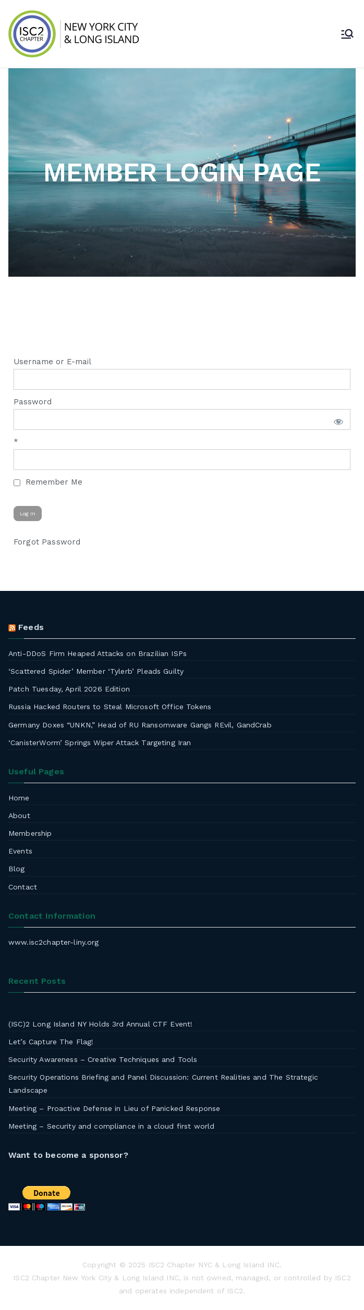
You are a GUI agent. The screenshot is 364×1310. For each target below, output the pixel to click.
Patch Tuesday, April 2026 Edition (69, 689)
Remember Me (48, 482)
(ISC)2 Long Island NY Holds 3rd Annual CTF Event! (100, 1024)
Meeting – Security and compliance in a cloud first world (111, 1126)
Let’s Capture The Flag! (50, 1041)
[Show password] (336, 419)
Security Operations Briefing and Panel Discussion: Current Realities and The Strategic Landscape (163, 1083)
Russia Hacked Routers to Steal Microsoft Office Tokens (109, 706)
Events (20, 851)
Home (19, 798)
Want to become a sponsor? (68, 1155)
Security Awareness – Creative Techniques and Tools (103, 1059)
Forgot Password (47, 542)
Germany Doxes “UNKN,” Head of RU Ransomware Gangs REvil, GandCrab (140, 725)
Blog (16, 868)
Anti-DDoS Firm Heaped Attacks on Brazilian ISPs (97, 653)
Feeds (31, 627)
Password (33, 401)
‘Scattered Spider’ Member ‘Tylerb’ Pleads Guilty (96, 671)
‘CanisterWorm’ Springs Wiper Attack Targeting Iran (99, 742)
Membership (30, 833)
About (19, 815)
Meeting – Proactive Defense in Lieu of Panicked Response (114, 1108)
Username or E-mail (52, 361)
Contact (22, 887)
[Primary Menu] (347, 34)
